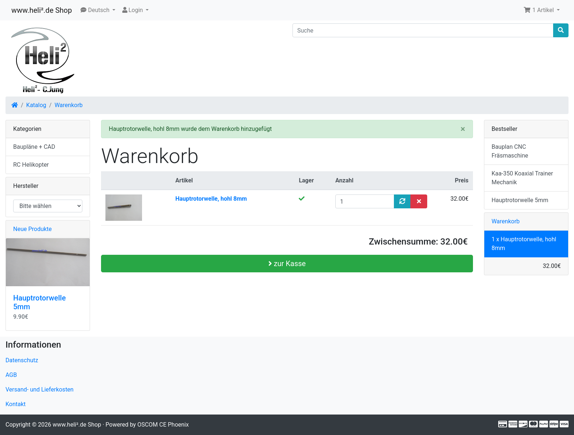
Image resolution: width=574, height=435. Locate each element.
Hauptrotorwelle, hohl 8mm (211, 198)
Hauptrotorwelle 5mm (520, 200)
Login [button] (132, 10)
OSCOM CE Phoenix (163, 424)
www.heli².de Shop (41, 10)
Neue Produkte (32, 229)
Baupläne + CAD (34, 146)
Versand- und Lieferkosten (39, 389)
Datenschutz (21, 360)
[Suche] (423, 30)
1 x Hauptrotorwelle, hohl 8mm (524, 243)
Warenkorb (69, 105)
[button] (98, 10)
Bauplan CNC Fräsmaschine (510, 151)
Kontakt (15, 404)
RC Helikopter (31, 164)
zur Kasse (287, 263)
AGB (11, 374)
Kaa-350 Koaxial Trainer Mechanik (522, 178)
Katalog (36, 105)
